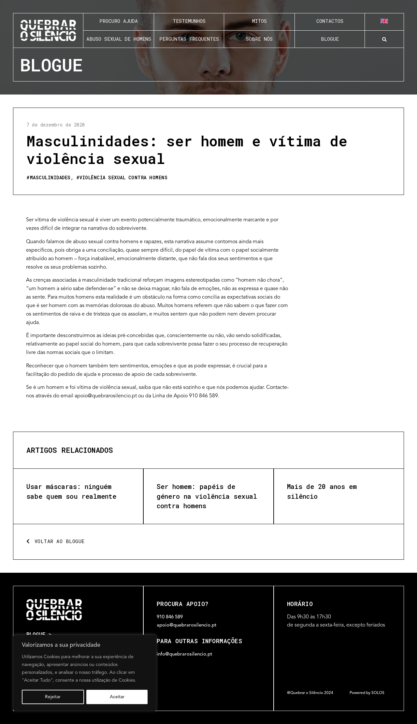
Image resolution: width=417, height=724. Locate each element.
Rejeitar (53, 697)
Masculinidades (50, 177)
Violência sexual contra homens (123, 177)
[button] (384, 40)
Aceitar (117, 697)
